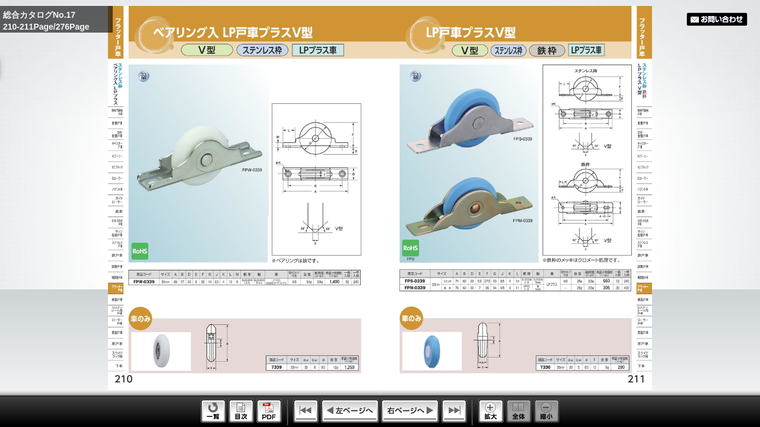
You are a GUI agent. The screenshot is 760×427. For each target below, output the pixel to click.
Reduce (546, 411)
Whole (519, 411)
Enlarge (491, 411)
